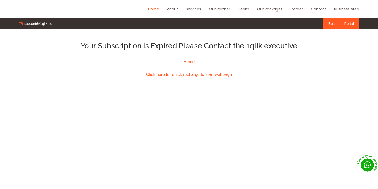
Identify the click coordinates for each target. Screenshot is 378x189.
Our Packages (269, 9)
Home (153, 9)
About (172, 9)
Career (296, 9)
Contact (318, 9)
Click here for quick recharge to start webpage (189, 74)
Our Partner (219, 9)
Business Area (346, 9)
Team (243, 9)
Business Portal (341, 24)
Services (193, 9)
